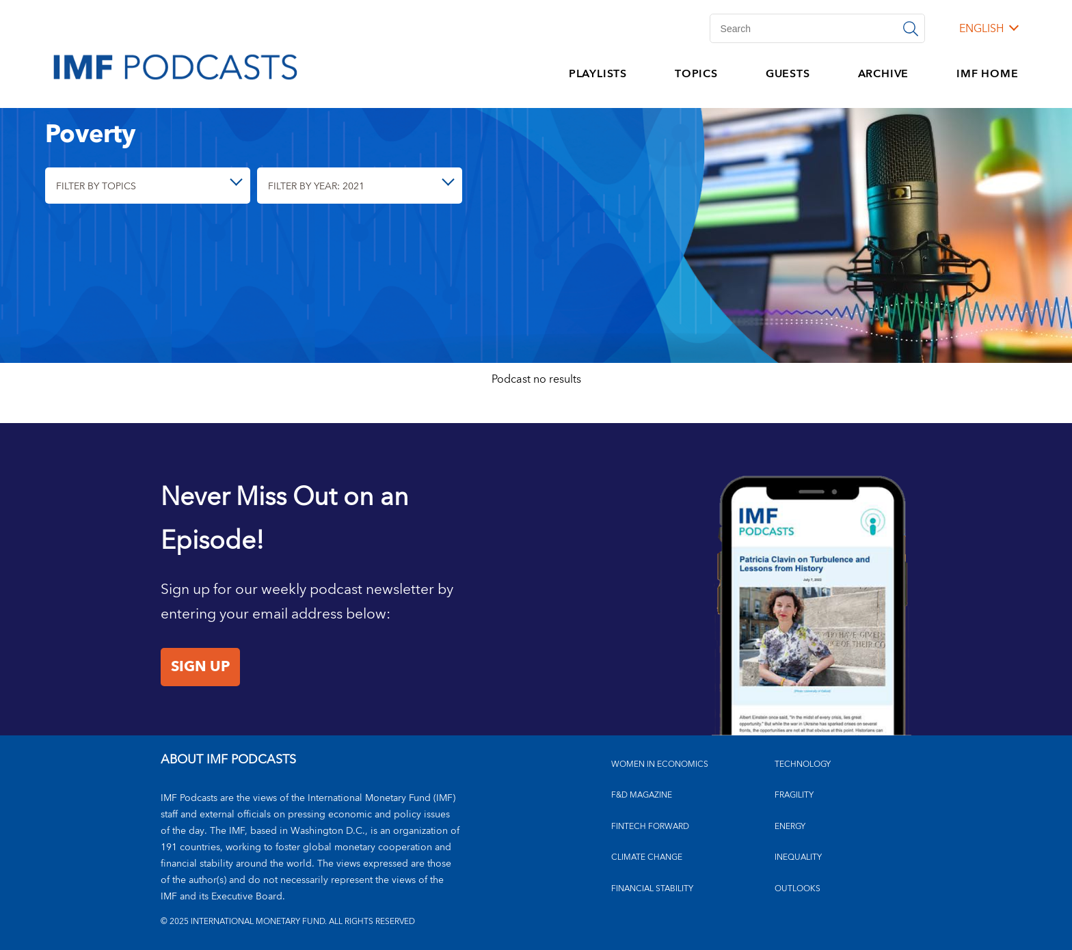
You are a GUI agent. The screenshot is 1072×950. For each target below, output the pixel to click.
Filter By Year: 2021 (316, 186)
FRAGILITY (794, 795)
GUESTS (788, 73)
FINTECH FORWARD (650, 826)
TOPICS (696, 73)
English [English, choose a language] (981, 29)
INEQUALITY (798, 857)
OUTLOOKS (797, 889)
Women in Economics (659, 764)
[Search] (817, 28)
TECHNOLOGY (803, 764)
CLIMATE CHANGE (646, 857)
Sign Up (200, 667)
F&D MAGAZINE (641, 795)
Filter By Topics (96, 186)
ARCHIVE (883, 73)
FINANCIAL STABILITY (652, 889)
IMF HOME (987, 73)
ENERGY (790, 826)
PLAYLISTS (598, 73)
